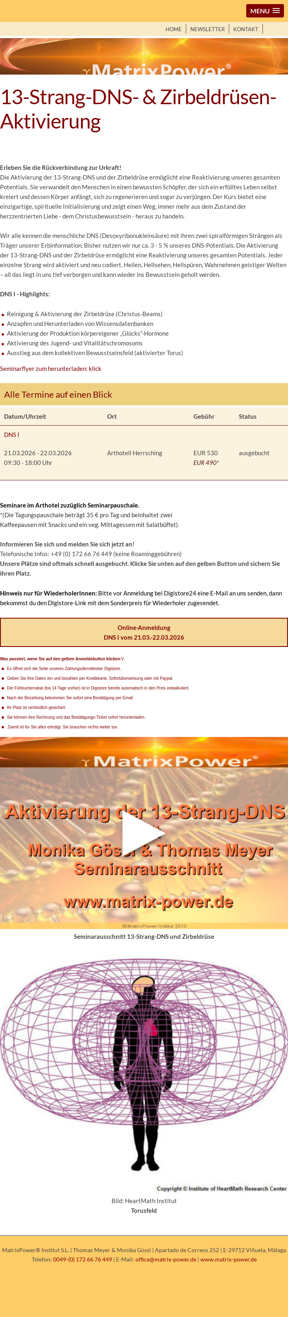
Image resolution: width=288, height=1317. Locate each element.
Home (173, 29)
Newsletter (207, 29)
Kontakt (245, 29)
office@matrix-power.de (165, 1259)
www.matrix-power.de (228, 1259)
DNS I (11, 434)
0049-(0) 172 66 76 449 (82, 1259)
